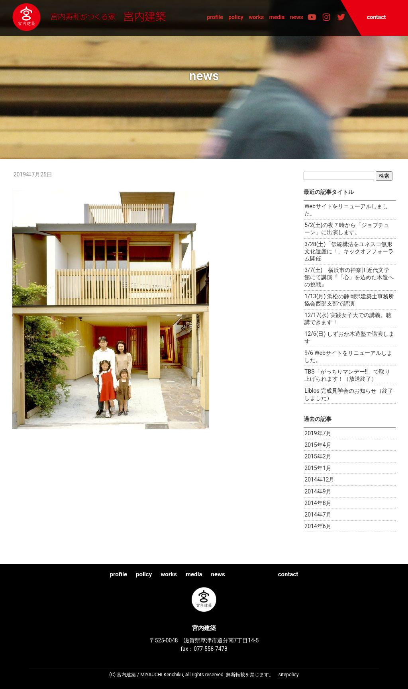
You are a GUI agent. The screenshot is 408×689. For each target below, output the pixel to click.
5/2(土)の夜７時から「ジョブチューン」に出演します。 (346, 228)
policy (235, 17)
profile (215, 17)
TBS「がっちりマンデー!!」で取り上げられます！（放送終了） (347, 375)
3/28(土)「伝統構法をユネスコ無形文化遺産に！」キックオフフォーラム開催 (349, 251)
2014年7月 (317, 514)
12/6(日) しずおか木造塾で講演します (349, 337)
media (277, 17)
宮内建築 (92, 17)
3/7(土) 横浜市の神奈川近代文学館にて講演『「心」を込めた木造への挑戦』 (349, 277)
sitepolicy (289, 674)
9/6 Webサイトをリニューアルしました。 (348, 356)
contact (376, 17)
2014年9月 (317, 491)
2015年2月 (317, 456)
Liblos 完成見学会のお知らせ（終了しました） (348, 394)
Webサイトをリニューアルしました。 (346, 210)
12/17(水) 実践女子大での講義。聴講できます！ (347, 318)
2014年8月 (317, 503)
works (256, 17)
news (296, 17)
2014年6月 (317, 526)
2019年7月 (317, 433)
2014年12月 (319, 479)
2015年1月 (317, 468)
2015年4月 (317, 445)
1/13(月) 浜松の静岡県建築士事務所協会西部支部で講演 (349, 300)
